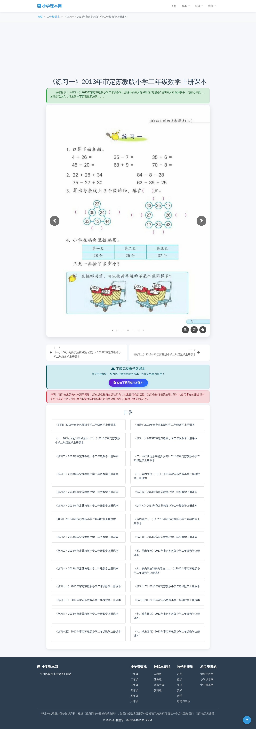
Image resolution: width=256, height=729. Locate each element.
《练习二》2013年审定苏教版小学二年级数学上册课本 (86, 456)
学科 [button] (211, 6)
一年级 (134, 673)
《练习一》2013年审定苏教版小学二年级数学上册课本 (165, 438)
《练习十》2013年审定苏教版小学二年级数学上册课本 (86, 568)
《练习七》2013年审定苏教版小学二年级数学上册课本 (165, 505)
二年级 (134, 679)
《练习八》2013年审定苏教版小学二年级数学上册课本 (86, 537)
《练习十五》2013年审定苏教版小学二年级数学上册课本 (88, 631)
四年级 (134, 690)
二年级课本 (53, 16)
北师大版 (159, 684)
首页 (173, 6)
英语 (179, 684)
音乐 (179, 695)
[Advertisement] (128, 50)
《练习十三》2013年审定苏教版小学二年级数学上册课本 (88, 600)
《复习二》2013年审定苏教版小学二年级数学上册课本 (86, 550)
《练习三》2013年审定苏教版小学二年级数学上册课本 (86, 474)
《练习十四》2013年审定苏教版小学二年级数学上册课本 (167, 600)
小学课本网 (49, 6)
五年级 (134, 695)
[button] (54, 221)
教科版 (158, 690)
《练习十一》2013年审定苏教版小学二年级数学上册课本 (88, 586)
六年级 (134, 701)
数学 (179, 679)
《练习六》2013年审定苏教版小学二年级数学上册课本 (86, 505)
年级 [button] (198, 6)
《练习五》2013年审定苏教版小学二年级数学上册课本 (165, 492)
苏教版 (158, 679)
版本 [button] (185, 6)
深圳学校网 (206, 673)
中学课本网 (206, 684)
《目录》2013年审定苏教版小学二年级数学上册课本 (164, 424)
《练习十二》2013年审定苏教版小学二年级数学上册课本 (167, 586)
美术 (179, 690)
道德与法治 (183, 701)
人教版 (158, 673)
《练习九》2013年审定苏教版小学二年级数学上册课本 (165, 537)
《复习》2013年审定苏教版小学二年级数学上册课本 (85, 519)
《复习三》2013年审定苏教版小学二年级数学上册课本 (86, 613)
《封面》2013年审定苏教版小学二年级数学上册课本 (85, 424)
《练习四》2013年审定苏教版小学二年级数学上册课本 (86, 492)
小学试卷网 (206, 679)
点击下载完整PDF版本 (128, 382)
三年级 (134, 684)
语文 (179, 673)
